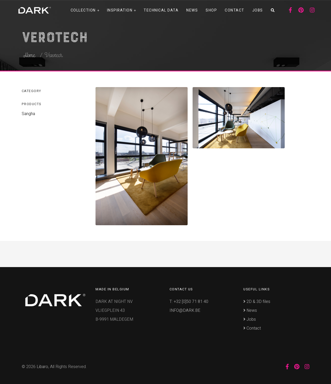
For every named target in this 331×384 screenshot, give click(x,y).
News (192, 10)
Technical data (161, 10)
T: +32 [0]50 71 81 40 (189, 301)
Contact (234, 10)
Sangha (28, 114)
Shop (211, 10)
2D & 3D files (256, 301)
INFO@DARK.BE (185, 310)
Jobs (257, 10)
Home (29, 55)
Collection (83, 10)
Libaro (42, 367)
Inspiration (120, 10)
